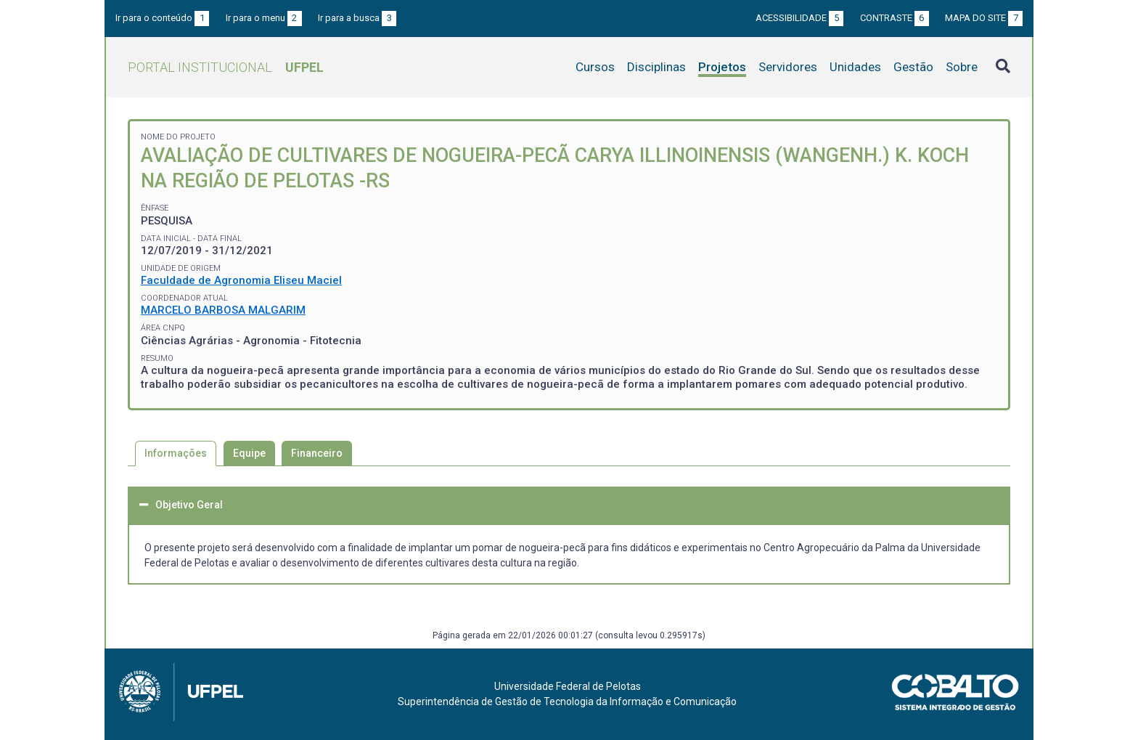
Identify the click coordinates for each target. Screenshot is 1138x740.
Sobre (962, 67)
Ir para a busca (357, 17)
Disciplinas (656, 67)
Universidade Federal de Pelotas (567, 686)
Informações (175, 453)
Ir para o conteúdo (162, 17)
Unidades (855, 67)
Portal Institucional (226, 67)
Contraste (894, 17)
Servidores (787, 67)
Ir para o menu (264, 17)
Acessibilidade (799, 17)
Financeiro (317, 453)
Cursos (595, 67)
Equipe (249, 453)
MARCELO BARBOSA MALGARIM (223, 310)
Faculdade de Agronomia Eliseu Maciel (241, 280)
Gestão (913, 67)
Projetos (722, 67)
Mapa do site (984, 17)
